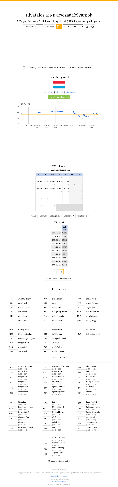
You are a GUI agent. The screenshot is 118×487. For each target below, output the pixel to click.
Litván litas (23, 422)
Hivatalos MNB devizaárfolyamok (59, 15)
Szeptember (83, 216)
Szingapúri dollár (59, 338)
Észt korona (57, 381)
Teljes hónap (48, 92)
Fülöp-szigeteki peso (26, 338)
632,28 (66, 188)
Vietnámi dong (58, 447)
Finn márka (91, 366)
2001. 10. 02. (56, 261)
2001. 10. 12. (56, 233)
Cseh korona (23, 320)
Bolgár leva (22, 381)
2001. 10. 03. (56, 257)
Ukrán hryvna (58, 351)
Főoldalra (29, 26)
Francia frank (92, 371)
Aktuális (49, 26)
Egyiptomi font (58, 386)
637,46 (39, 181)
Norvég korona (24, 329)
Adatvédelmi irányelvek (59, 476)
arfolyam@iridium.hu (59, 481)
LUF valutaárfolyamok (59, 97)
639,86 (46, 181)
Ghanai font (91, 376)
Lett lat (55, 402)
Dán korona (57, 299)
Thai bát (55, 343)
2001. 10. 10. (56, 240)
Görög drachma (92, 381)
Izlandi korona (92, 303)
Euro (54, 303)
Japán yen (90, 307)
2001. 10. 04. (56, 254)
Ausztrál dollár (24, 299)
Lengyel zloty (23, 343)
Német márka (58, 376)
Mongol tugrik (58, 407)
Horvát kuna (91, 386)
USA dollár (90, 329)
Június (43, 216)
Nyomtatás (66, 278)
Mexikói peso (91, 316)
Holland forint (58, 412)
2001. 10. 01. (56, 265)
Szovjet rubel (91, 402)
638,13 (46, 188)
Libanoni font (23, 417)
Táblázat (59, 92)
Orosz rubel (57, 329)
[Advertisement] (59, 6)
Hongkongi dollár (59, 312)
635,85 (66, 181)
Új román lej (23, 347)
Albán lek (56, 417)
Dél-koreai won (92, 312)
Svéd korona (57, 334)
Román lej (90, 417)
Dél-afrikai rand (93, 334)
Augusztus (69, 216)
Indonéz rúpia (58, 316)
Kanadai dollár (24, 307)
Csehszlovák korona (60, 366)
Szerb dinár (23, 351)
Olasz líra (22, 402)
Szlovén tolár (91, 427)
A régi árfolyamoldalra (59, 461)
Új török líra (57, 347)
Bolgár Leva (23, 386)
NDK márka (57, 371)
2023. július (55, 216)
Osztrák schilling (25, 366)
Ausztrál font (23, 371)
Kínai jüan (22, 316)
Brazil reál (22, 303)
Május (32, 216)
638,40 (52, 181)
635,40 (52, 188)
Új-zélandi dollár (25, 334)
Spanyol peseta (58, 392)
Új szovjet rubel (58, 442)
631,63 (59, 188)
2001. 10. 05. (56, 250)
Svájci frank (23, 312)
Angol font (56, 307)
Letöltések (51, 278)
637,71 (59, 181)
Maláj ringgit (91, 320)
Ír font (89, 392)
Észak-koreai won (25, 407)
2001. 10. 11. (56, 236)
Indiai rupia (91, 299)
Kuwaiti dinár (24, 412)
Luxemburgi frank (25, 427)
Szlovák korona (58, 437)
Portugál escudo (93, 412)
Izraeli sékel (57, 320)
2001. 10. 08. (56, 247)
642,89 (39, 188)
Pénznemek (70, 92)
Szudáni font (91, 422)
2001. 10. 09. (56, 243)
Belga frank (23, 376)
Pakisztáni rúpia (93, 407)
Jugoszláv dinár (58, 453)
